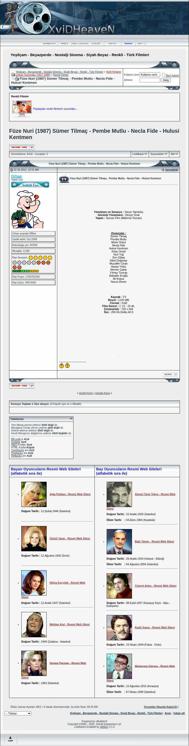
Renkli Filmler (61, 75)
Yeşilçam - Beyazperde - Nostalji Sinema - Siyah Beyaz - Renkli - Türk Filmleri (59, 72)
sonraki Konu (102, 393)
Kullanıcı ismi (131, 74)
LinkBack (138, 154)
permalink (172, 169)
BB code (16, 439)
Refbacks (16, 455)
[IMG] (14, 444)
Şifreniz (128, 80)
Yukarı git (179, 713)
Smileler (15, 442)
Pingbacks (17, 453)
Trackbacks (17, 450)
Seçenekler (157, 154)
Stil (173, 154)
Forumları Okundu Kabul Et (160, 707)
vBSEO (104, 727)
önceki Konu (86, 393)
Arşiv (168, 713)
